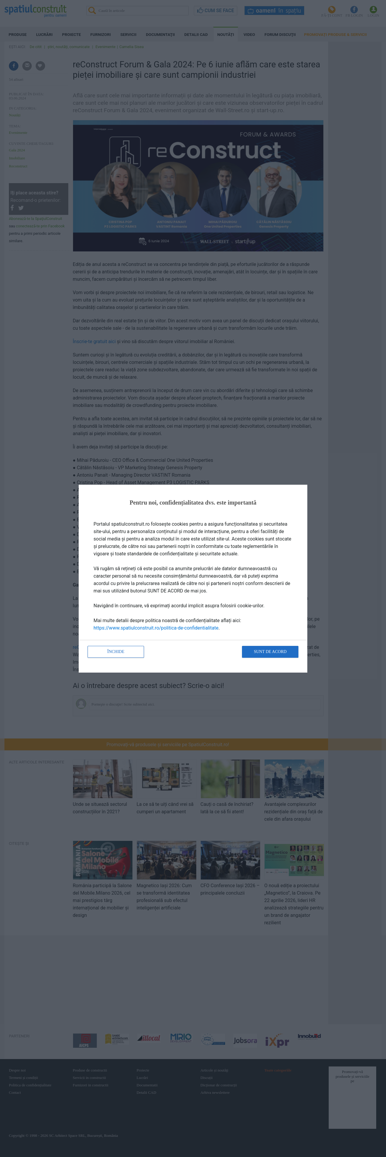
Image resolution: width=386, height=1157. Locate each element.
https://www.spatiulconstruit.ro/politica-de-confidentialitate (156, 628)
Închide (115, 651)
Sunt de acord (270, 651)
